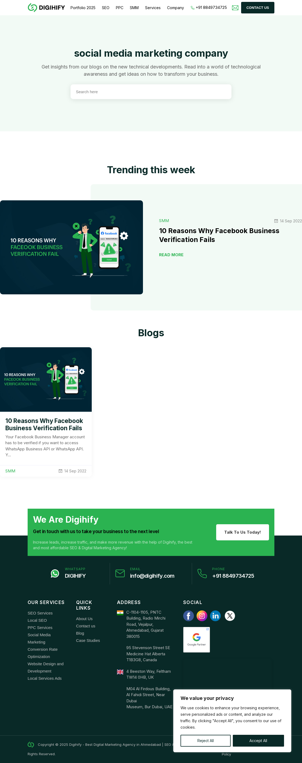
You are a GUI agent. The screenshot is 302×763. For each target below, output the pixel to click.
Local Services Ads (45, 678)
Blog (80, 633)
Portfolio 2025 (83, 7)
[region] (232, 720)
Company (175, 7)
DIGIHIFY (75, 576)
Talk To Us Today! (242, 532)
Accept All (258, 740)
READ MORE (171, 254)
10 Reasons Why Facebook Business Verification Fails (44, 424)
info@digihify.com (152, 576)
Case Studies (88, 640)
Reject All (205, 740)
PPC (119, 7)
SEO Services (40, 613)
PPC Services (40, 627)
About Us (84, 618)
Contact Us (257, 8)
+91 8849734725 (209, 7)
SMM (134, 7)
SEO (105, 7)
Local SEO (37, 620)
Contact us (85, 626)
